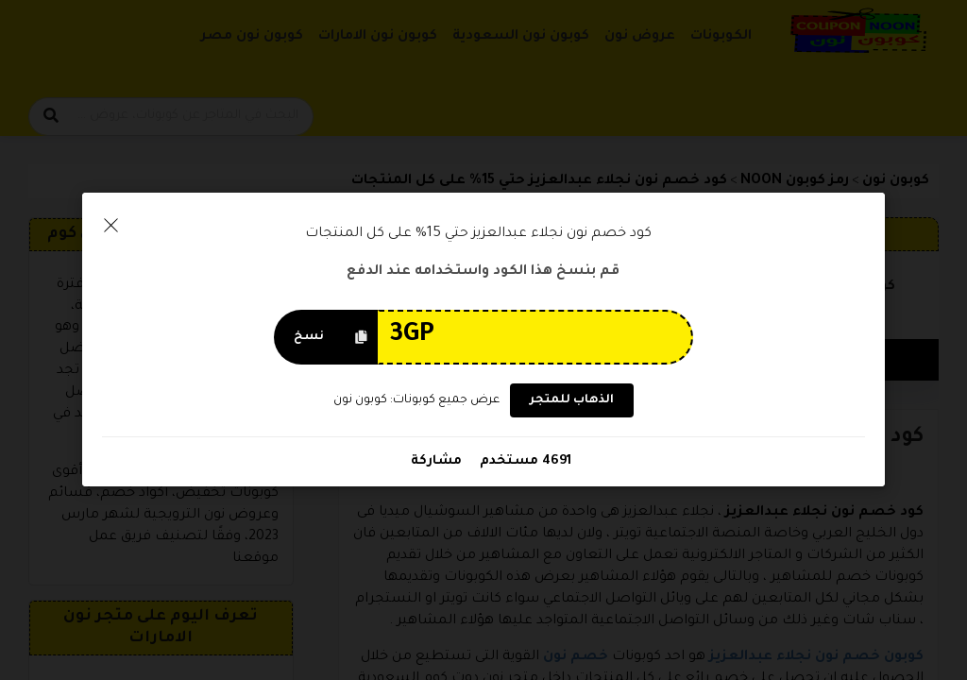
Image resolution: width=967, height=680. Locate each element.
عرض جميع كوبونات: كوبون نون (416, 400)
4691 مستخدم (523, 462)
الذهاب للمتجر (572, 401)
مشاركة (436, 462)
